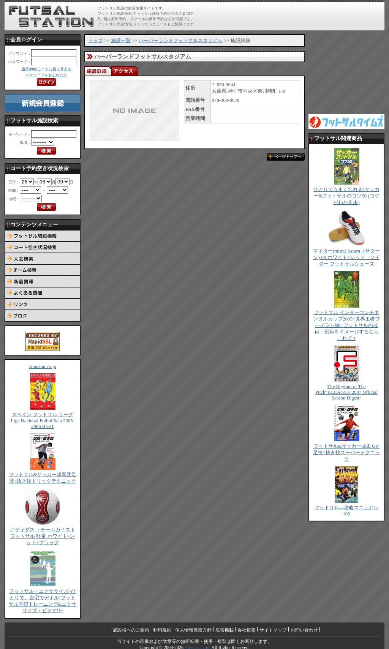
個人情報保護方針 (193, 630)
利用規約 (162, 630)
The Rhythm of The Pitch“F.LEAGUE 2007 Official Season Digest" (346, 392)
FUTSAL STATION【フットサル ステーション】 (51, 16)
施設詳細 (97, 71)
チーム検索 (43, 270)
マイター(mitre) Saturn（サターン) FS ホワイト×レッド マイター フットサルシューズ (346, 257)
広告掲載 (224, 630)
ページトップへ (286, 157)
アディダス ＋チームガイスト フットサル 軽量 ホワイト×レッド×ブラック (42, 536)
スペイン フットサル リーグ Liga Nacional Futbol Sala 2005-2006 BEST (42, 420)
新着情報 (43, 281)
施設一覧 (121, 40)
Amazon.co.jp (42, 366)
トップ (95, 40)
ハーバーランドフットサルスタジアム (181, 40)
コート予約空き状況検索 (43, 247)
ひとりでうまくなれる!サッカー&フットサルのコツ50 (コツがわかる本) (346, 196)
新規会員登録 (43, 102)
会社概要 (246, 630)
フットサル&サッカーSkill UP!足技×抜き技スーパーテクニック (346, 453)
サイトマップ (273, 630)
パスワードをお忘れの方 (46, 75)
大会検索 (43, 259)
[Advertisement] (294, 16)
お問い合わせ (304, 630)
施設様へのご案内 (131, 630)
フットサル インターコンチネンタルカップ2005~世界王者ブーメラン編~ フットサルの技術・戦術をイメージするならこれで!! (346, 325)
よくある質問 (43, 293)
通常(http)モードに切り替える (46, 69)
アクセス (124, 71)
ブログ (43, 316)
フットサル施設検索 (43, 236)
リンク (43, 304)
